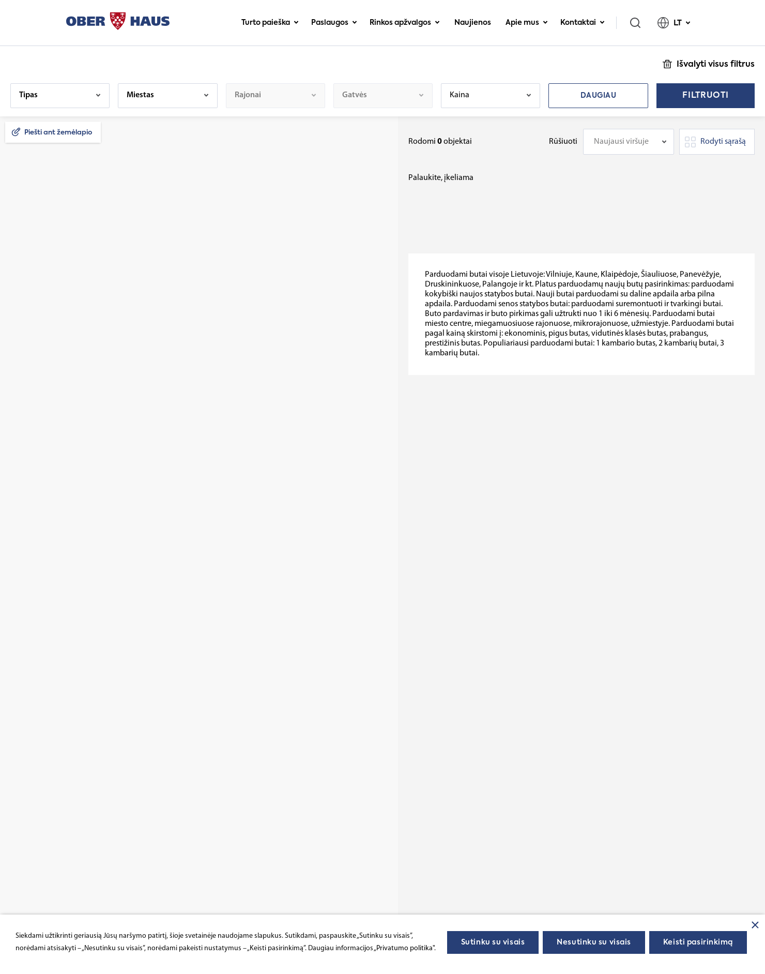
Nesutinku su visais (594, 942)
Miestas (140, 95)
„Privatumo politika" (404, 948)
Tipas (28, 95)
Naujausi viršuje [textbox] (621, 142)
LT (674, 22)
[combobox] (628, 142)
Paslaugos (334, 22)
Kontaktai (582, 22)
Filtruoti (705, 96)
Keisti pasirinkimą (698, 942)
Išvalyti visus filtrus (716, 65)
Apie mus (527, 22)
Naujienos (472, 22)
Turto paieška (270, 22)
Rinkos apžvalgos (405, 22)
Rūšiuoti (563, 142)
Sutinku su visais (493, 942)
